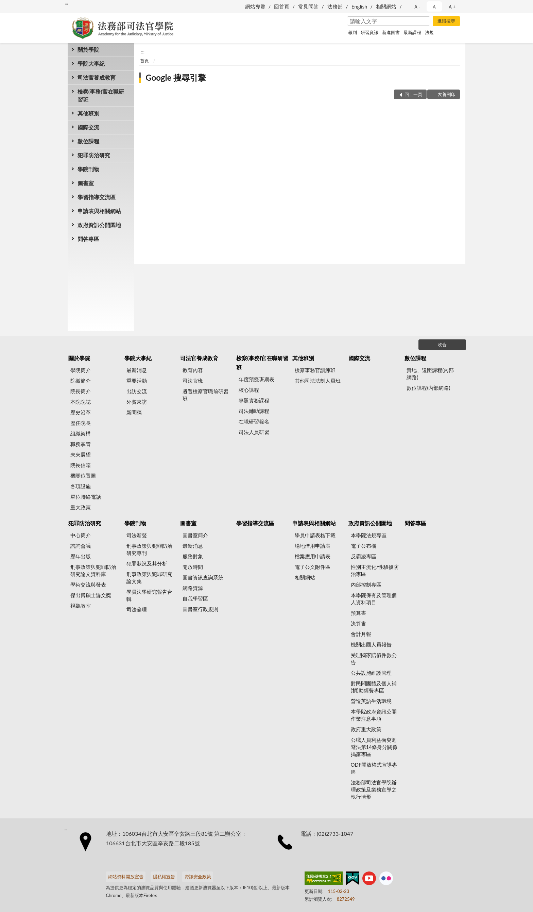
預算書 (358, 613)
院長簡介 (80, 391)
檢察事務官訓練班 (315, 370)
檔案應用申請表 (312, 556)
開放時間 (193, 567)
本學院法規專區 (368, 535)
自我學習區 (195, 598)
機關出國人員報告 (371, 644)
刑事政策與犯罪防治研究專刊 (149, 549)
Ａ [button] (434, 6)
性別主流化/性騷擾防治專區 (375, 570)
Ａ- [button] (416, 6)
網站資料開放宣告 (125, 876)
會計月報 (361, 634)
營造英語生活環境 (371, 701)
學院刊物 (88, 169)
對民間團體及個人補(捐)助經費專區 (374, 686)
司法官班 (193, 381)
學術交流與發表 (88, 584)
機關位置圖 (83, 476)
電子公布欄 (363, 546)
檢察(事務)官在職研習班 (101, 95)
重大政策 (80, 507)
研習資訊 (369, 32)
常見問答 (308, 6)
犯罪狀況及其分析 (146, 563)
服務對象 (193, 556)
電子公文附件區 (312, 567)
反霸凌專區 (363, 556)
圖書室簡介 (195, 535)
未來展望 (80, 454)
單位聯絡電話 (85, 497)
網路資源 (193, 588)
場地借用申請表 (312, 546)
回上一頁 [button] (413, 94)
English (359, 6)
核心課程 (249, 390)
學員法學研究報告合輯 (149, 595)
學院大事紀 (91, 63)
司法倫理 (136, 609)
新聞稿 (134, 412)
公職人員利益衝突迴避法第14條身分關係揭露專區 (374, 747)
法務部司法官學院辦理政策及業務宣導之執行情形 (374, 789)
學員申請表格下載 (315, 535)
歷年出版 (80, 556)
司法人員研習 (254, 432)
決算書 (358, 623)
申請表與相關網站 (99, 211)
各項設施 (80, 486)
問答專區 (88, 239)
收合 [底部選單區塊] (442, 344)
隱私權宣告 (164, 876)
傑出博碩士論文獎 (90, 595)
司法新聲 (136, 535)
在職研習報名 (254, 421)
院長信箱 (80, 465)
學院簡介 (80, 370)
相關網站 (386, 6)
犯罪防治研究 (94, 155)
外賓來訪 (136, 402)
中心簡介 (80, 535)
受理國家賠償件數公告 (374, 658)
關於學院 (88, 49)
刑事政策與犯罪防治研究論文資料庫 (93, 570)
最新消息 (136, 370)
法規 (429, 32)
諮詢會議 (80, 546)
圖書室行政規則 (200, 609)
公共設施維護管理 (371, 673)
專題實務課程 (254, 400)
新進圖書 (391, 32)
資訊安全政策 (198, 876)
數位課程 (88, 141)
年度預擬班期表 (256, 379)
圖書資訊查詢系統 (203, 577)
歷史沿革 (80, 412)
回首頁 (281, 6)
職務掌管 (80, 444)
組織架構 (80, 433)
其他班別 (88, 113)
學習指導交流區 (97, 197)
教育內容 (193, 370)
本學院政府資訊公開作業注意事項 (374, 715)
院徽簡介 (80, 381)
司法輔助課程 (254, 411)
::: (66, 3)
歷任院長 (80, 423)
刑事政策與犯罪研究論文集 (149, 577)
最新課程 (412, 32)
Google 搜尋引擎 (175, 77)
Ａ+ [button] (452, 6)
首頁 (144, 60)
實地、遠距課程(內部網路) (430, 373)
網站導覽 (255, 6)
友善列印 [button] (446, 94)
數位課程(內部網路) (428, 388)
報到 (352, 32)
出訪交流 (136, 391)
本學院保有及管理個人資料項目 (374, 598)
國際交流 (88, 127)
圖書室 (86, 183)
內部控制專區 (366, 584)
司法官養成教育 (97, 77)
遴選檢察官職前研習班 (205, 394)
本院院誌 (80, 402)
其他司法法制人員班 (318, 381)
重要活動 (136, 381)
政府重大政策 (366, 729)
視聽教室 (80, 606)
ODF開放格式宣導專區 (374, 768)
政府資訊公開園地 (99, 225)
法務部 (335, 6)
